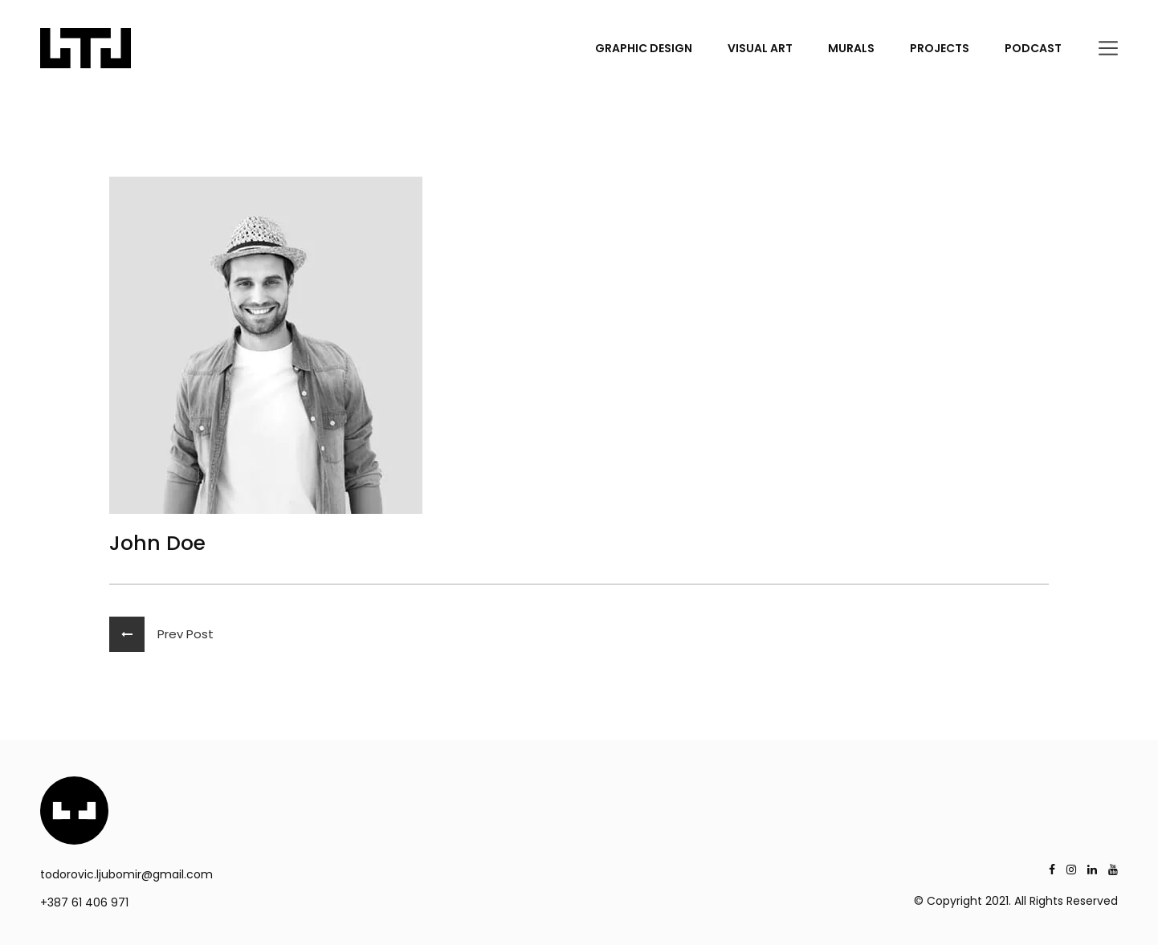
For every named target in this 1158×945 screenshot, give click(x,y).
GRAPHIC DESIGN (643, 48)
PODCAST (1033, 48)
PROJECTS (939, 48)
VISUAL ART (760, 48)
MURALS (851, 48)
